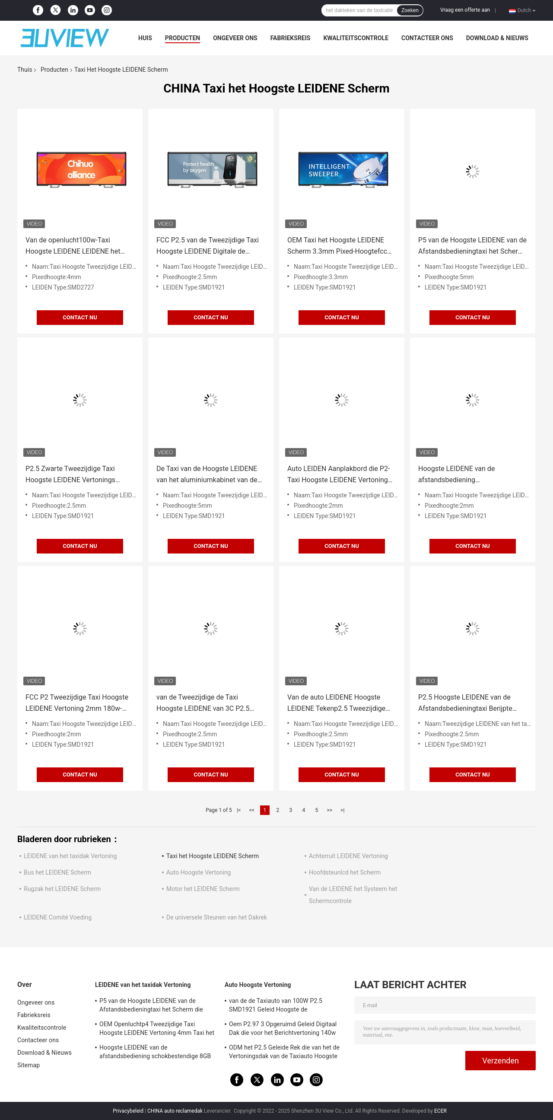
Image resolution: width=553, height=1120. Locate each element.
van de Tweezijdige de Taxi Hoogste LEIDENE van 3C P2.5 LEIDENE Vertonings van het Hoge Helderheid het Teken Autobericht (208, 703)
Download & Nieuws (497, 38)
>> (329, 810)
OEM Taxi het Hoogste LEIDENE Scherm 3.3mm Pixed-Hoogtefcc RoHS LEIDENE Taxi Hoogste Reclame (337, 246)
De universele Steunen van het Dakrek (216, 917)
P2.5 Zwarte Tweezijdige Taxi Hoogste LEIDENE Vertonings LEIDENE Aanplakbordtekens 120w (78, 475)
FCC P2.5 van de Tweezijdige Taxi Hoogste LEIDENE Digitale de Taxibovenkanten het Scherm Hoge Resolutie (209, 246)
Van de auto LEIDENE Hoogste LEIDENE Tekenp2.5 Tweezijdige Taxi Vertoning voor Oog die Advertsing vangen (336, 703)
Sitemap (28, 1065)
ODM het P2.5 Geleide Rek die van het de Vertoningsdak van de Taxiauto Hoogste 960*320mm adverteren (284, 1053)
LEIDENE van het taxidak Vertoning (70, 856)
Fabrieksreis (290, 38)
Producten (182, 38)
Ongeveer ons (235, 38)
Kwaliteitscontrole (355, 38)
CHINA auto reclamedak (175, 1111)
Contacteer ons (427, 38)
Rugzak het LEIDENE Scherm (62, 888)
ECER (440, 1111)
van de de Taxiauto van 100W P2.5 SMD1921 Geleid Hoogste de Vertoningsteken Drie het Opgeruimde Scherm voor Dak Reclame (280, 1006)
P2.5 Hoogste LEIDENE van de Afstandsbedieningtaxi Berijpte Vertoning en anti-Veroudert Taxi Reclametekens (467, 703)
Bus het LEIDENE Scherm (57, 872)
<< (251, 810)
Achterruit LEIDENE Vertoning (348, 856)
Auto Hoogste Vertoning (198, 872)
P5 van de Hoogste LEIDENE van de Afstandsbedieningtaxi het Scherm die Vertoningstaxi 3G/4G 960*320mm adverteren (472, 246)
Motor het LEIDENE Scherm (203, 888)
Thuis (24, 69)
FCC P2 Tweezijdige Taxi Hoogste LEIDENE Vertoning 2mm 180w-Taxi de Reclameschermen (76, 703)
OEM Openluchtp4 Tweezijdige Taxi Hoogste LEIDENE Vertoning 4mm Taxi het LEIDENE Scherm (156, 1030)
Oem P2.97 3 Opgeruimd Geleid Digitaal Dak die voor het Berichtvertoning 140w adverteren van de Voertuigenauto (283, 1030)
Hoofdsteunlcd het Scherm (345, 872)
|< (239, 810)
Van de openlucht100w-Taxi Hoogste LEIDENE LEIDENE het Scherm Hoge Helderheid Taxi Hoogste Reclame (72, 246)
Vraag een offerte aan (465, 10)
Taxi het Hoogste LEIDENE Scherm (212, 856)
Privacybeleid (128, 1111)
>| (342, 810)
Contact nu (80, 317)
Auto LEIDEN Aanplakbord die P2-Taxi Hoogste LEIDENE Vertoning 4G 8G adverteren (338, 475)
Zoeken (410, 10)
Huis (145, 38)
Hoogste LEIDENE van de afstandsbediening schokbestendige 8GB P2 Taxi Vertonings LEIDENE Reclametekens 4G (463, 475)
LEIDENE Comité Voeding (58, 917)
